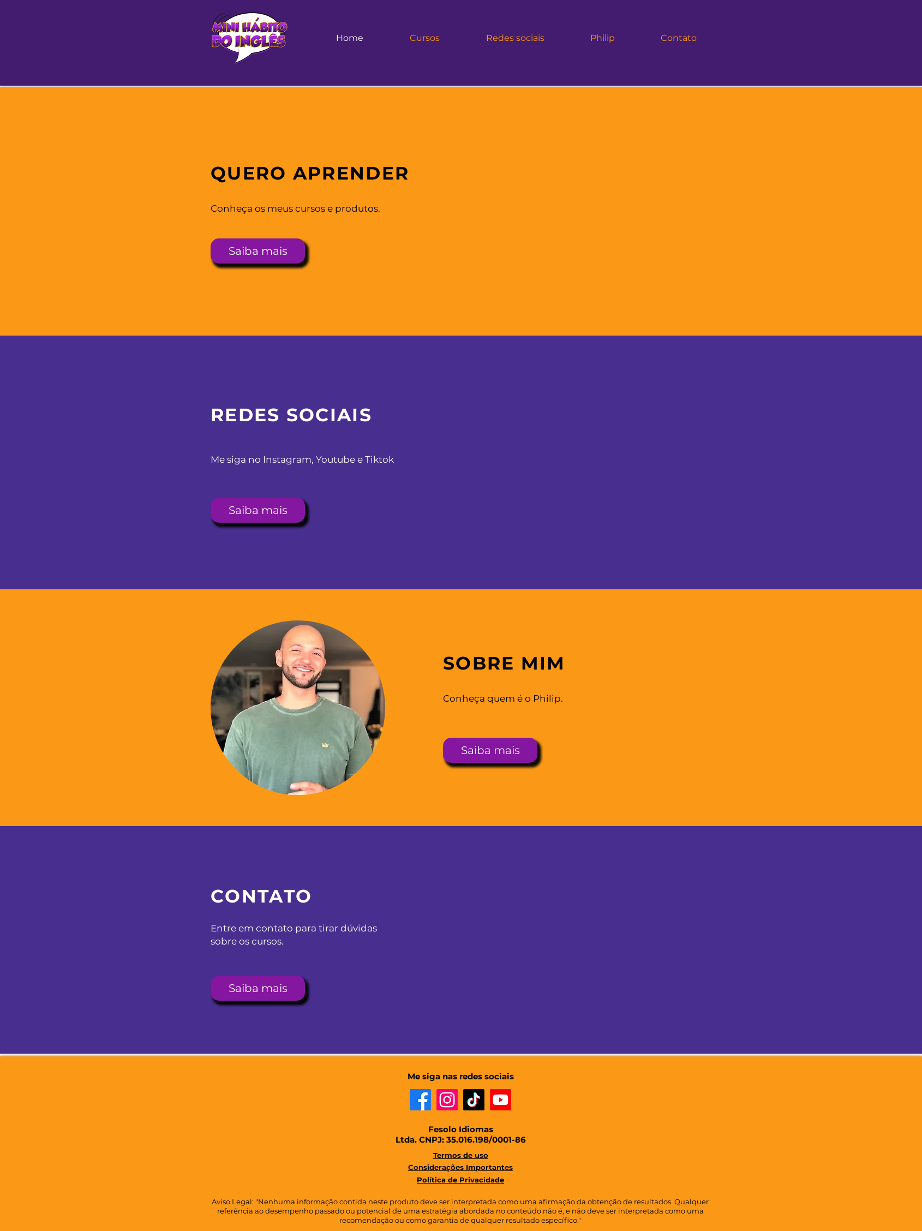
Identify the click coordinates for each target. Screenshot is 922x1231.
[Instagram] (447, 1099)
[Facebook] (420, 1099)
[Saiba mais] (258, 251)
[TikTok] (473, 1099)
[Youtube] (500, 1099)
